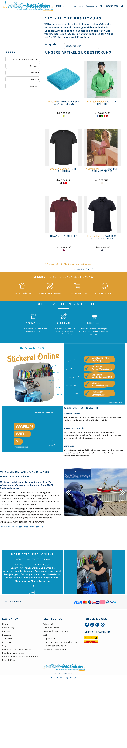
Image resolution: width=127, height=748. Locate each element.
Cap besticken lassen (14, 653)
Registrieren (91, 6)
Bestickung (8, 627)
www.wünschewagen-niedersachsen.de (21, 526)
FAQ (4, 645)
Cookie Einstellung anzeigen (63, 677)
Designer (7, 635)
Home (5, 624)
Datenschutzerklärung (55, 631)
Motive (6, 631)
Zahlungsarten (51, 627)
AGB (45, 635)
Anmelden (78, 6)
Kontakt (6, 642)
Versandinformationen (55, 649)
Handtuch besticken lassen (17, 649)
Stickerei (7, 638)
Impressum (49, 638)
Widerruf (48, 624)
